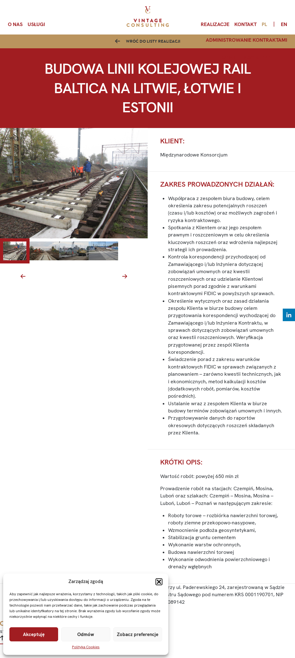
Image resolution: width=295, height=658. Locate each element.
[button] (159, 582)
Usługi (36, 24)
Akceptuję (34, 634)
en (284, 24)
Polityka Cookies (86, 647)
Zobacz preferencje (137, 634)
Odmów (85, 634)
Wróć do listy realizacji (153, 47)
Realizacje (215, 24)
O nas (15, 24)
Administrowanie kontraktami (246, 40)
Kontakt (245, 24)
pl (264, 24)
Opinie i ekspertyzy (246, 57)
